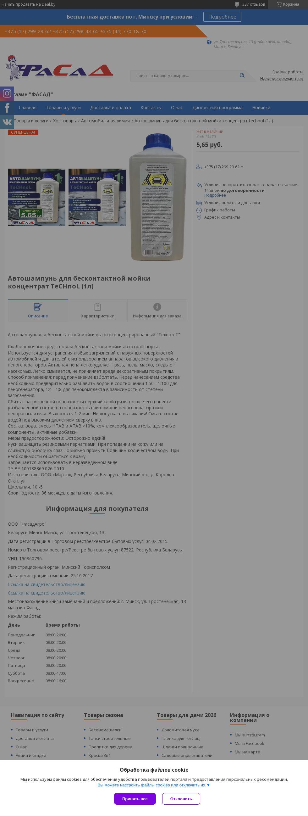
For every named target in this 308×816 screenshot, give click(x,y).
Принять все (135, 798)
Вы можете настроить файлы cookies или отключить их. (151, 785)
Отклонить (181, 798)
